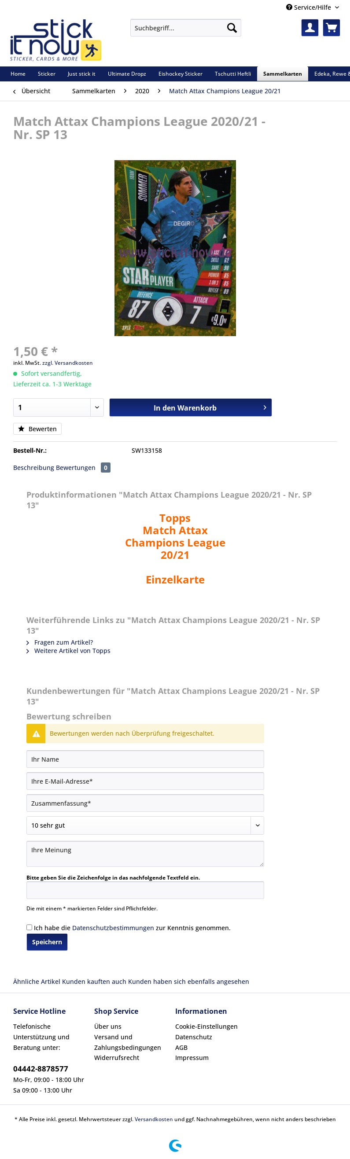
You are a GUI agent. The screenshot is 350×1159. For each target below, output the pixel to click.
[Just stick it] (82, 73)
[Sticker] (47, 73)
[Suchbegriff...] (185, 28)
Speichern (47, 942)
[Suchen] (232, 28)
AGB (181, 1047)
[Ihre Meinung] (145, 854)
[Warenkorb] (331, 28)
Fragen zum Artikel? (59, 642)
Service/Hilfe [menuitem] (309, 7)
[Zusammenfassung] (145, 803)
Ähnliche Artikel (36, 981)
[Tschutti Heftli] (233, 73)
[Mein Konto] (310, 28)
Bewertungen (83, 467)
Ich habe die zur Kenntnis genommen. (132, 928)
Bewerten (37, 429)
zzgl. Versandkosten (67, 363)
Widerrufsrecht (116, 1057)
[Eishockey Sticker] (180, 73)
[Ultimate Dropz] (127, 73)
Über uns (108, 1026)
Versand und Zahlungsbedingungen (127, 1042)
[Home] (18, 73)
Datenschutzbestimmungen (113, 928)
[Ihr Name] (145, 759)
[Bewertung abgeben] (145, 825)
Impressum (192, 1057)
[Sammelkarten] (282, 73)
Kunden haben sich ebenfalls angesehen (188, 981)
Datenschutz (193, 1037)
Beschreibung (33, 467)
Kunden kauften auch (94, 981)
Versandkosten (154, 1119)
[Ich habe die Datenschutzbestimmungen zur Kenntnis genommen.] (29, 927)
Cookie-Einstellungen (206, 1026)
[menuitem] (185, 32)
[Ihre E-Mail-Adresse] (145, 781)
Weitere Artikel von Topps (68, 650)
